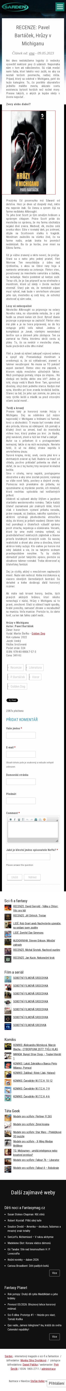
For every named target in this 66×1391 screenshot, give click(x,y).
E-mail (10, 747)
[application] (33, 829)
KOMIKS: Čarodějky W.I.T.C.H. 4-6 (31, 1096)
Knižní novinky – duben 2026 (23, 1259)
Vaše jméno (14, 728)
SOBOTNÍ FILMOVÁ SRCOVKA (29, 1025)
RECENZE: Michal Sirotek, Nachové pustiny (36, 950)
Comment (13, 813)
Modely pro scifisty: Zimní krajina (31, 1124)
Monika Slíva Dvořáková (33, 1360)
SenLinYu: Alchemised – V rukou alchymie (31, 1237)
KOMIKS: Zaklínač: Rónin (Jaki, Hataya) (34, 1073)
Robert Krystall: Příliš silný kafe (25, 1220)
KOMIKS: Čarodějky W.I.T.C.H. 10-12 (32, 1080)
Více (54, 1273)
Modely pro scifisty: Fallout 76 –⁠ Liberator (36, 1160)
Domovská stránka (17, 775)
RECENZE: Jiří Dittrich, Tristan (29, 915)
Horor (35, 677)
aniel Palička (31, 1364)
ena (31, 53)
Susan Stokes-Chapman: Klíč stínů (26, 1214)
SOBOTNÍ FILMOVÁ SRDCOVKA (30, 978)
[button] (10, 819)
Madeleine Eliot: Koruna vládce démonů (29, 1243)
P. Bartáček (18, 677)
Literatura (35, 667)
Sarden (9, 1356)
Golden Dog (38, 633)
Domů (4, 15)
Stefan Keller (37, 1381)
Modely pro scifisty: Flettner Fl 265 (32, 1116)
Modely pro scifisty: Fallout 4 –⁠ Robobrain (36, 1168)
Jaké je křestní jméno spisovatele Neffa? (32, 850)
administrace (49, 1369)
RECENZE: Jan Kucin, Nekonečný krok (34, 957)
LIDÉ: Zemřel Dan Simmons (28, 932)
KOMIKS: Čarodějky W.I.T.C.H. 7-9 (31, 1088)
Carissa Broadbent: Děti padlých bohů (28, 1265)
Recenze (16, 667)
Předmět (11, 794)
